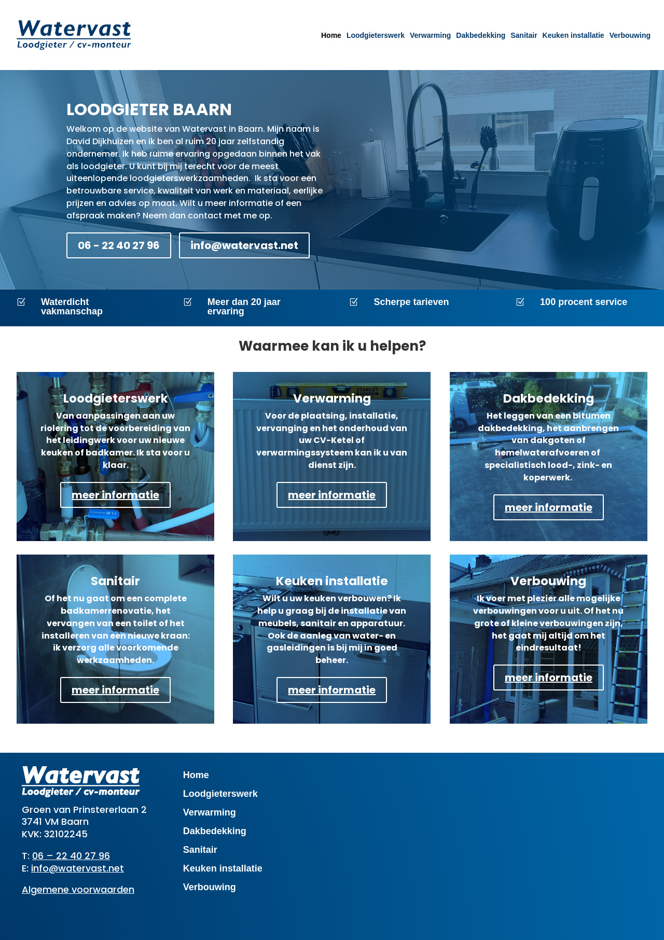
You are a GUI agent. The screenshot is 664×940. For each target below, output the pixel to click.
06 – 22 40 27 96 (71, 855)
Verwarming (430, 35)
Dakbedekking (480, 35)
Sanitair (523, 35)
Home (331, 35)
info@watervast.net (244, 245)
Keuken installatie (573, 35)
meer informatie (115, 495)
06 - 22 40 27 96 (119, 245)
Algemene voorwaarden (78, 889)
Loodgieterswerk (376, 35)
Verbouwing (630, 35)
